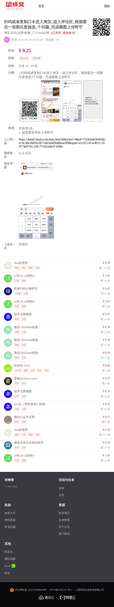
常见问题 (10, 526)
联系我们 (64, 513)
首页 (41, 6)
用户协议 (64, 533)
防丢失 (9, 552)
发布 (61, 488)
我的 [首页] (107, 6)
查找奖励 (10, 520)
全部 (61, 495)
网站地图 (10, 558)
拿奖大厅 (10, 513)
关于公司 (64, 526)
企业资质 (64, 520)
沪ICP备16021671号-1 (61, 589)
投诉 (7, 573)
